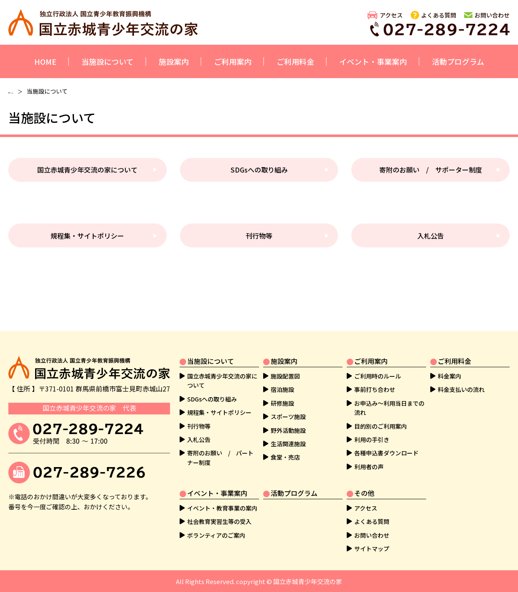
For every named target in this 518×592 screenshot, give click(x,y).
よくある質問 (438, 15)
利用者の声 (368, 466)
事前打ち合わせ (374, 389)
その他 (364, 493)
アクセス (391, 15)
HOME (45, 61)
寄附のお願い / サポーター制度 (430, 170)
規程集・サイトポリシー (87, 236)
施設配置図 (285, 376)
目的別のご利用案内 (380, 426)
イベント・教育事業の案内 (222, 508)
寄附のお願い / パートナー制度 (220, 457)
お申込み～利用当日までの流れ (389, 408)
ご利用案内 (232, 61)
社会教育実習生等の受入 (219, 521)
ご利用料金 (295, 61)
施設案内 (174, 61)
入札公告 (430, 236)
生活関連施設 (288, 444)
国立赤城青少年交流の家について (87, 170)
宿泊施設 (282, 389)
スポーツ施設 (288, 416)
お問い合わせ (492, 15)
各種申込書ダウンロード (386, 453)
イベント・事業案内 (373, 61)
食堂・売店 (285, 457)
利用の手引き (371, 439)
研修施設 (282, 403)
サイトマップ (371, 548)
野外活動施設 (288, 430)
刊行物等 (259, 236)
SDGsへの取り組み (259, 170)
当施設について (107, 61)
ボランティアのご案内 (216, 535)
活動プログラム (458, 61)
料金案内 (449, 376)
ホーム (17, 91)
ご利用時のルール (377, 376)
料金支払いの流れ (461, 389)
